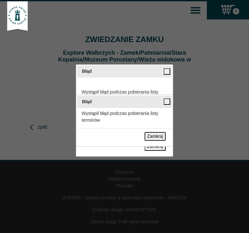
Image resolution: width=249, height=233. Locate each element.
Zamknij (155, 136)
